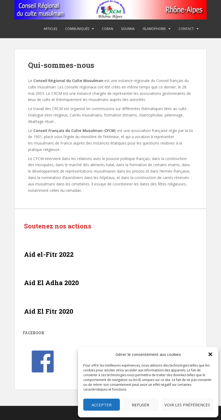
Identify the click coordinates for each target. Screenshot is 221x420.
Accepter (102, 404)
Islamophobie (154, 28)
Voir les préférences (187, 404)
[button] (210, 354)
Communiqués (77, 28)
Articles (50, 28)
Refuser (140, 404)
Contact (186, 28)
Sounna (128, 28)
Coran (107, 28)
